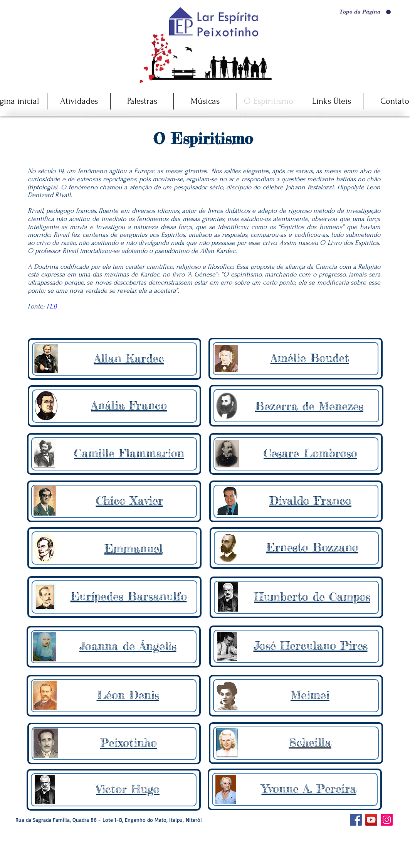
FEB (52, 306)
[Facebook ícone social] (356, 820)
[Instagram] (387, 820)
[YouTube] (371, 820)
